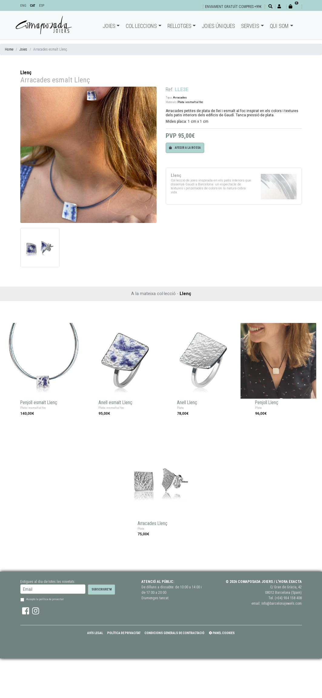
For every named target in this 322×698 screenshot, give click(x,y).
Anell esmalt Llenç (115, 402)
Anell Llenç (187, 402)
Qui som (279, 26)
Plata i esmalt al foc (190, 102)
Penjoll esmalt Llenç (38, 402)
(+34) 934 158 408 (288, 598)
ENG (23, 6)
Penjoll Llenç (266, 402)
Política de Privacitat (124, 633)
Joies (109, 26)
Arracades (180, 97)
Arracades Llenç (153, 523)
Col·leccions (141, 26)
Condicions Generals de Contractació (174, 633)
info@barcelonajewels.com (281, 603)
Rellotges (179, 26)
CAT (32, 6)
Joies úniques (218, 26)
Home (9, 49)
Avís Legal (95, 633)
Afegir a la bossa (185, 147)
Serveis (250, 26)
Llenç (26, 72)
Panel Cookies (222, 633)
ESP (41, 6)
